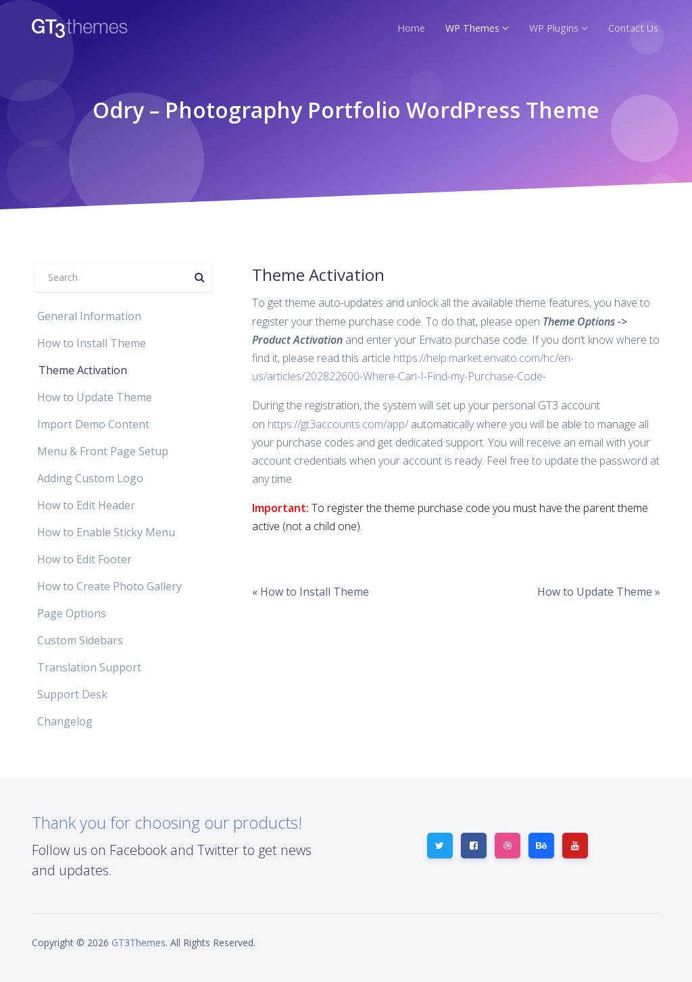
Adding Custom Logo (90, 478)
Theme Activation (83, 370)
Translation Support (89, 667)
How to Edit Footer (84, 559)
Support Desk (72, 694)
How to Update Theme (94, 397)
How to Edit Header (86, 505)
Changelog (65, 721)
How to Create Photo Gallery (109, 586)
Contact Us (633, 28)
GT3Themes (139, 942)
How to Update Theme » (598, 591)
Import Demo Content (93, 424)
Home (411, 28)
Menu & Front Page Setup (102, 451)
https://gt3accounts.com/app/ (338, 424)
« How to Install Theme (310, 591)
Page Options (71, 613)
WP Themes (472, 28)
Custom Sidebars (80, 640)
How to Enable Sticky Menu (106, 532)
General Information (89, 316)
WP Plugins (553, 28)
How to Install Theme (91, 343)
